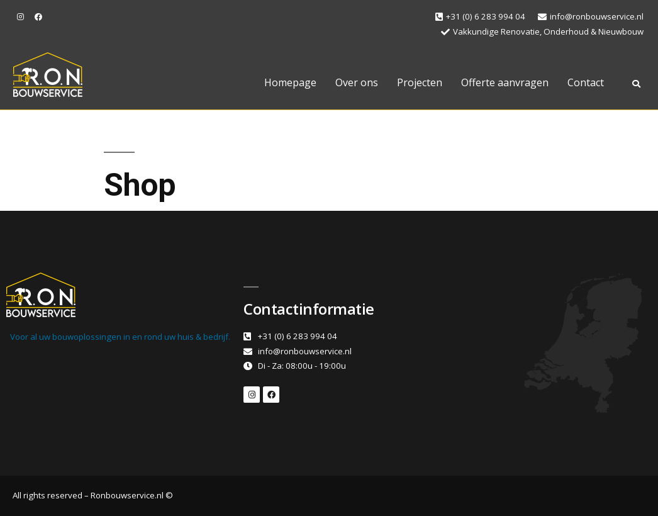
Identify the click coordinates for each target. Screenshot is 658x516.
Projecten (419, 82)
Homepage (290, 82)
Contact (585, 82)
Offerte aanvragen (505, 82)
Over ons (356, 82)
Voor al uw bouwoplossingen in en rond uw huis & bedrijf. (120, 336)
